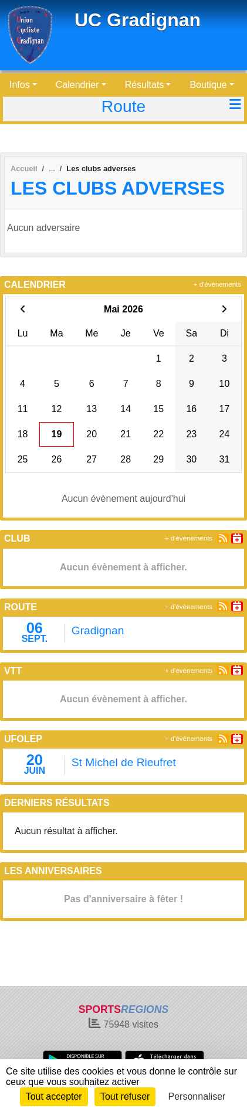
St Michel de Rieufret (124, 762)
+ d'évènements (217, 284)
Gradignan (98, 630)
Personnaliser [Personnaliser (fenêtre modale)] (197, 1096)
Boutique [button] (208, 85)
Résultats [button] (144, 85)
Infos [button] (19, 85)
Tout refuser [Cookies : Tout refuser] (125, 1096)
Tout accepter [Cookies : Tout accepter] (54, 1096)
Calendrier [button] (77, 85)
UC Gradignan (138, 19)
